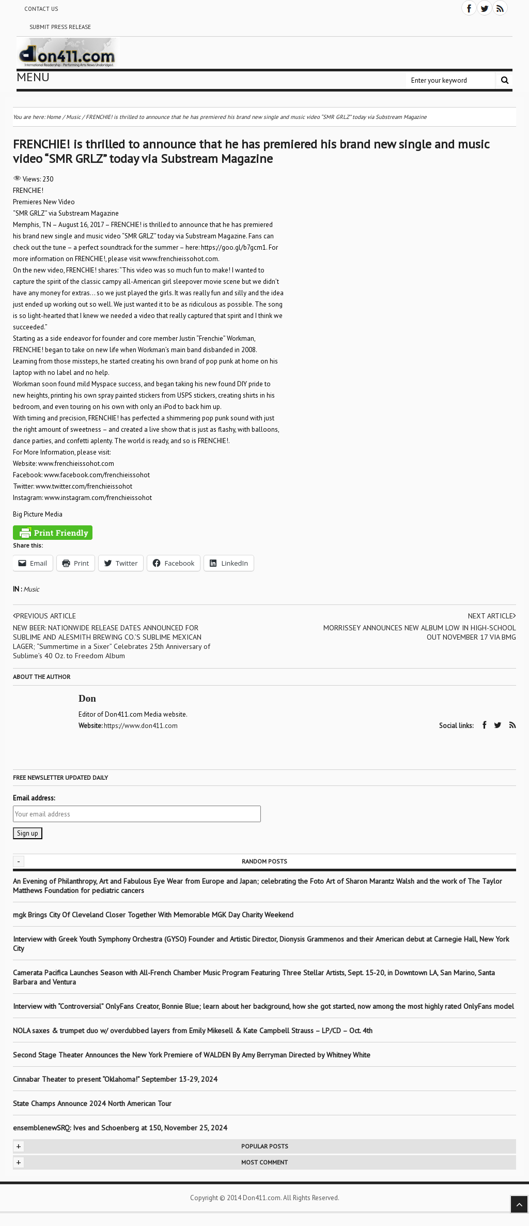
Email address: (34, 798)
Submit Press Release (60, 27)
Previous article (44, 615)
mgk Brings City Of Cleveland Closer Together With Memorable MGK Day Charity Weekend (153, 914)
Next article (492, 615)
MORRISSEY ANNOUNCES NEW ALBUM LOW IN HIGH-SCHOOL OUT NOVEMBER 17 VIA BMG (419, 632)
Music (31, 589)
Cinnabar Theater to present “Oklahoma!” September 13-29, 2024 (115, 1079)
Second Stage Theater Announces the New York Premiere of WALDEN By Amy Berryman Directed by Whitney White (191, 1054)
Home (53, 116)
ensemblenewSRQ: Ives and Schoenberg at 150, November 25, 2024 (120, 1127)
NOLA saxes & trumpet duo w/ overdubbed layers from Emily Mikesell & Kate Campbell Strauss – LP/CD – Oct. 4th (192, 1030)
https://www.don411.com (141, 725)
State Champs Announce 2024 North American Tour (92, 1103)
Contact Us (41, 8)
